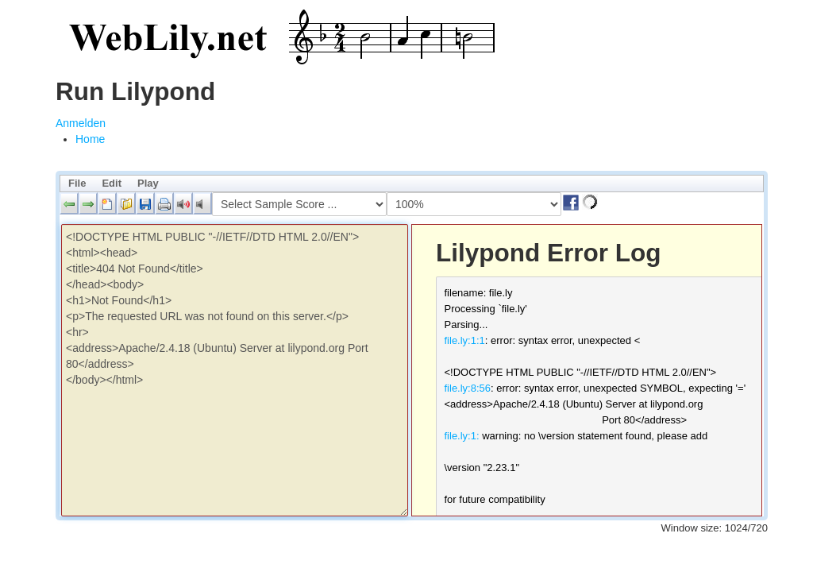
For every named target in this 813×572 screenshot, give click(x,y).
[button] (69, 203)
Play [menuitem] (148, 183)
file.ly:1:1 (465, 340)
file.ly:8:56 (468, 388)
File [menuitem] (77, 183)
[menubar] (412, 183)
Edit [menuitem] (111, 183)
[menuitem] (90, 139)
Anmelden (81, 123)
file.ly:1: (462, 436)
